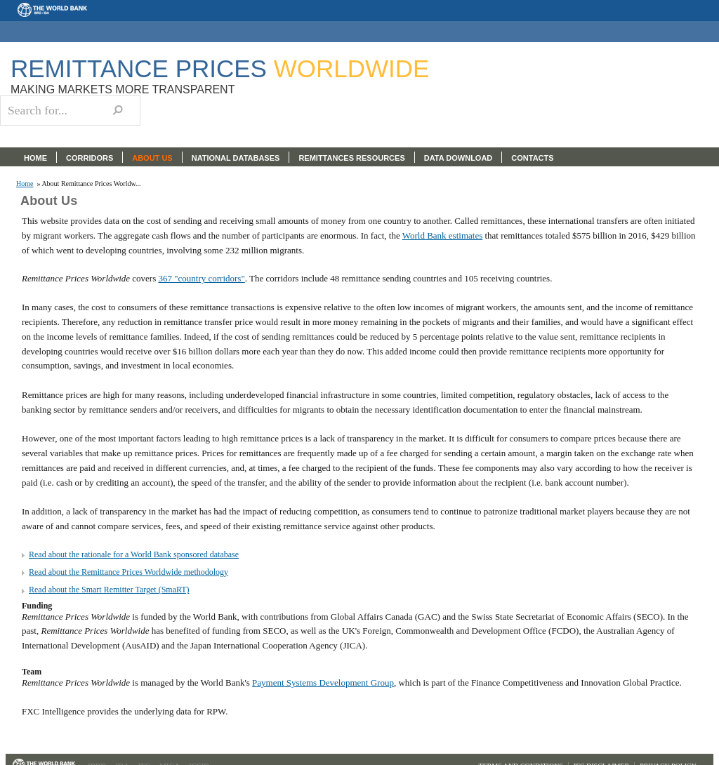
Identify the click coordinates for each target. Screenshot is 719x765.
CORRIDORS (89, 158)
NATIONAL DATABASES (236, 158)
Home (24, 183)
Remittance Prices (220, 68)
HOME (35, 158)
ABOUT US (152, 158)
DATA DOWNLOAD (458, 158)
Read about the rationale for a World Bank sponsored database (134, 554)
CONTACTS (532, 158)
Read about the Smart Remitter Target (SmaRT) (109, 589)
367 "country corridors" (201, 278)
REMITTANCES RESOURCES (351, 158)
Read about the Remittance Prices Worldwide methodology (128, 572)
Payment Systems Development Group (323, 682)
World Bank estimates (442, 235)
